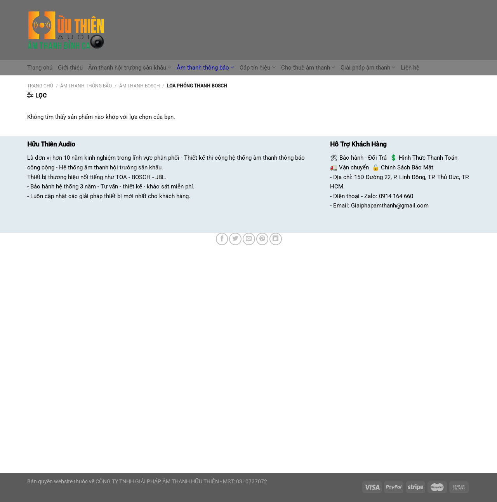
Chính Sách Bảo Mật (407, 167)
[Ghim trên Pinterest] (262, 239)
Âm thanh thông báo (205, 67)
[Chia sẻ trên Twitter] (235, 239)
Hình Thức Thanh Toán (428, 157)
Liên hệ (410, 67)
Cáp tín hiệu (257, 67)
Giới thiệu (70, 67)
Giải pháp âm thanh (368, 67)
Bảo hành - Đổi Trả (363, 157)
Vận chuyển (354, 167)
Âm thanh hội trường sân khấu (129, 67)
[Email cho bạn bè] (249, 239)
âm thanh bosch (139, 86)
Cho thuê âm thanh (308, 67)
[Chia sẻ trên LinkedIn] (275, 239)
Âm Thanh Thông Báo (86, 86)
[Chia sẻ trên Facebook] (222, 239)
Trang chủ (39, 67)
